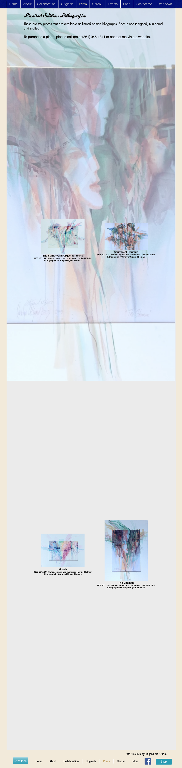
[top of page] (20, 760)
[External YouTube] (93, 79)
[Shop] (164, 762)
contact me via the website (130, 37)
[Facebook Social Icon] (148, 761)
